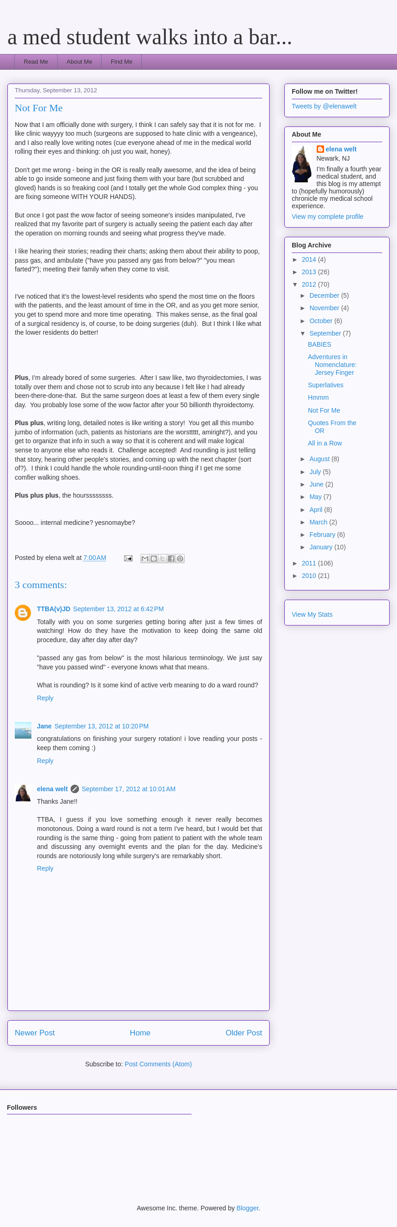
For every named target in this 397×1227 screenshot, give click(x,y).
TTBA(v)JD (53, 609)
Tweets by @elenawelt (324, 106)
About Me (79, 61)
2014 (310, 259)
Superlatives (325, 385)
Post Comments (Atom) (158, 1064)
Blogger (247, 1208)
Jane (44, 726)
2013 (310, 272)
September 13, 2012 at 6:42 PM (118, 609)
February (323, 534)
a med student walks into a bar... (149, 36)
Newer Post (35, 1033)
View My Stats (312, 614)
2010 (310, 575)
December (325, 295)
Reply (45, 698)
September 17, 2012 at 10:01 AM (129, 789)
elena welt (52, 789)
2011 (310, 563)
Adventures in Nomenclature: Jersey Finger (332, 364)
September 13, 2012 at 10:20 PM (101, 726)
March (319, 522)
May (316, 496)
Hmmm (318, 397)
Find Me (121, 61)
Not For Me (324, 410)
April (316, 509)
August (320, 459)
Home (140, 1033)
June (317, 484)
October (321, 321)
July (316, 471)
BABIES (319, 344)
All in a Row (325, 443)
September (326, 333)
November (325, 308)
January (321, 547)
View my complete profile (327, 216)
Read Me (36, 61)
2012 (310, 284)
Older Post (244, 1033)
